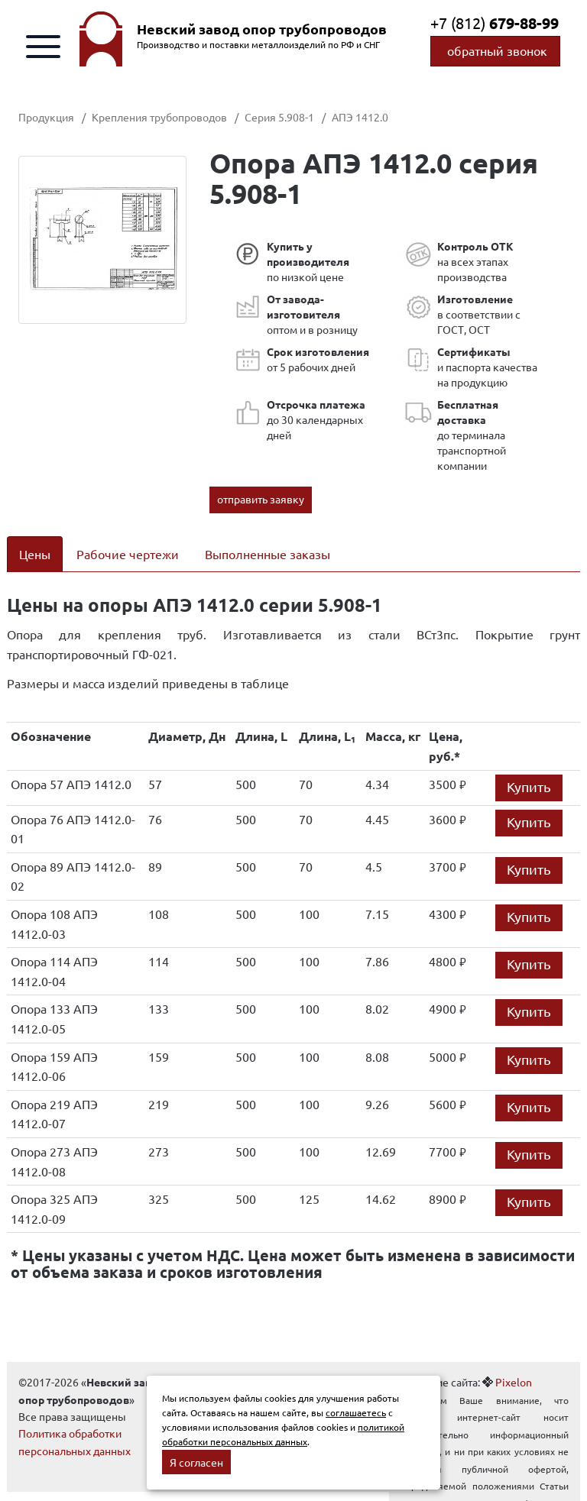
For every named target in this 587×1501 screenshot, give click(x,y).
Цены (34, 553)
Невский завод (262, 29)
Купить (529, 786)
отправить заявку (260, 499)
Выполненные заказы (267, 553)
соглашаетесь (356, 1412)
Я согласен (196, 1462)
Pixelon (513, 1382)
